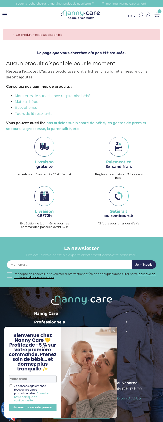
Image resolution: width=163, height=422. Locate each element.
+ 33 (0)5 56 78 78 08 (123, 398)
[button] (141, 15)
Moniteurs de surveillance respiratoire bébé (52, 96)
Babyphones (26, 108)
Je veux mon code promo (32, 407)
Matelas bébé (26, 102)
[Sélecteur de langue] (132, 16)
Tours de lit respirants (33, 114)
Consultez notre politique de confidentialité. (31, 397)
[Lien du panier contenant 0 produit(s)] (157, 14)
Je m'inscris (144, 264)
